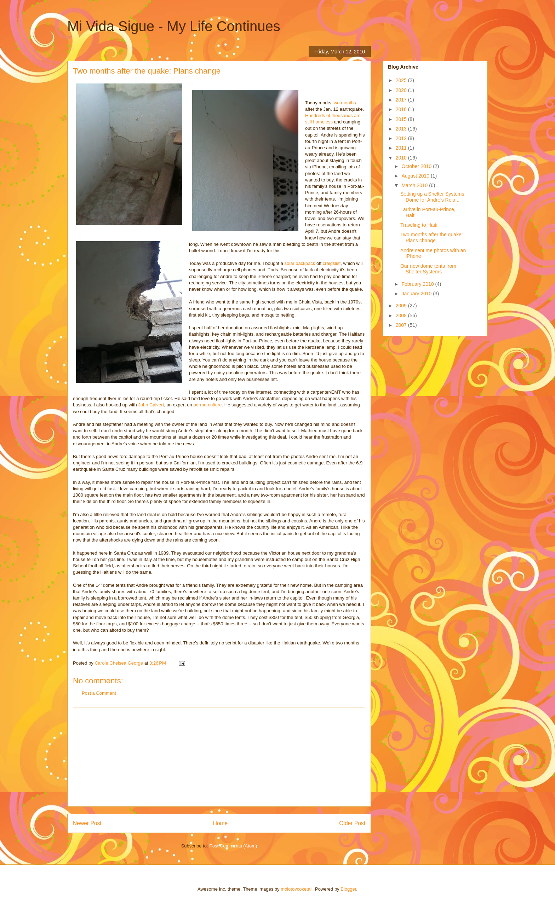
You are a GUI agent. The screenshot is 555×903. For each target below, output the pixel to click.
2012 (402, 138)
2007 (402, 325)
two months (344, 102)
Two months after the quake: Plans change (431, 237)
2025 (402, 80)
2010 (402, 158)
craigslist (332, 263)
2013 (402, 129)
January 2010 (417, 293)
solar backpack (300, 263)
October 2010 (417, 166)
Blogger (348, 889)
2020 (402, 90)
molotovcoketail (297, 889)
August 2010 (416, 176)
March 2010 (415, 185)
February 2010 (418, 284)
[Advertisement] (219, 757)
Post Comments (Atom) (233, 846)
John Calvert (151, 404)
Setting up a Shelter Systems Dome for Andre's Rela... (432, 197)
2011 (402, 148)
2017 (402, 100)
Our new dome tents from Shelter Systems (428, 269)
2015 (402, 119)
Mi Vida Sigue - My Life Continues (173, 26)
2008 (402, 315)
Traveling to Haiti (418, 225)
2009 (402, 305)
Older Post (352, 823)
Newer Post (87, 823)
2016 (402, 109)
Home (220, 823)
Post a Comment (99, 693)
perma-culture (207, 404)
